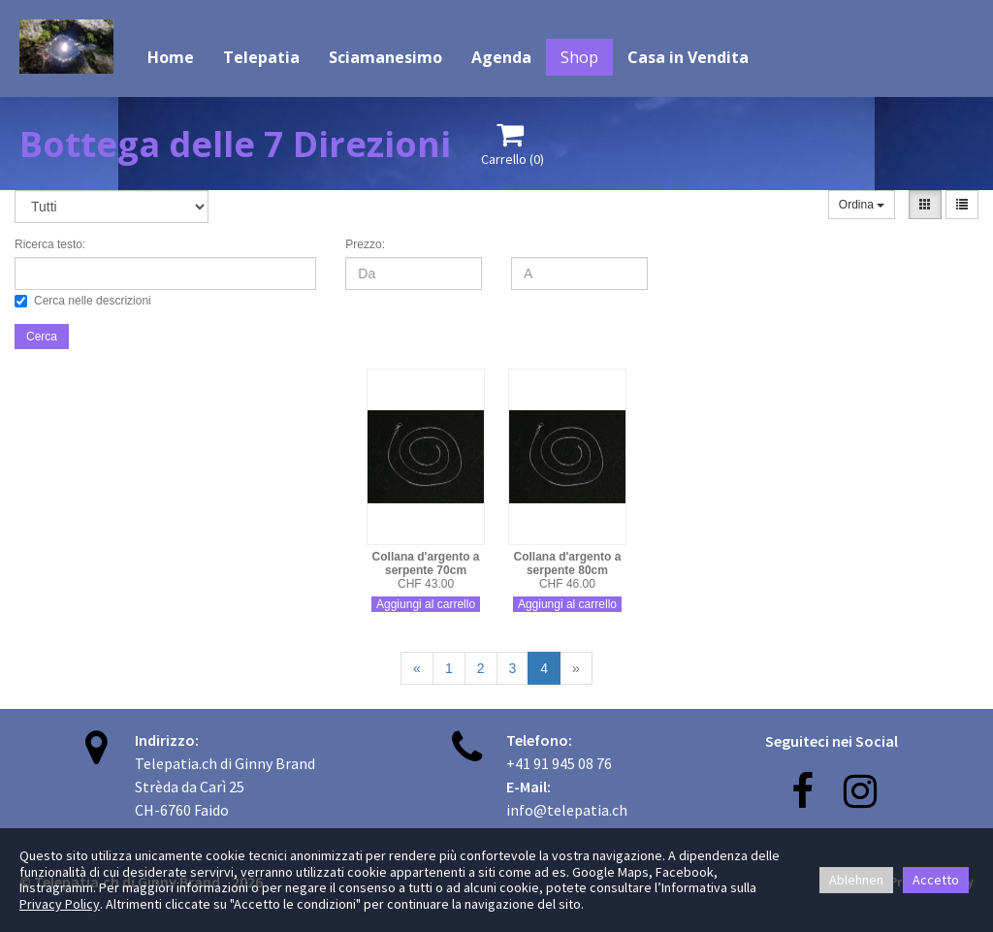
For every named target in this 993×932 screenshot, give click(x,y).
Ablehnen (856, 879)
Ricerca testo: (50, 244)
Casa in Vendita (688, 57)
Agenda (501, 57)
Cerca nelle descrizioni (83, 300)
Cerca (41, 336)
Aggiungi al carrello (425, 604)
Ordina (861, 204)
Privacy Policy (59, 904)
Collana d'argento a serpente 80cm (568, 563)
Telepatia (261, 57)
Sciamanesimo (385, 57)
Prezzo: (365, 244)
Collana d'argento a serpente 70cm (426, 563)
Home (170, 57)
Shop (579, 57)
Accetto (936, 879)
